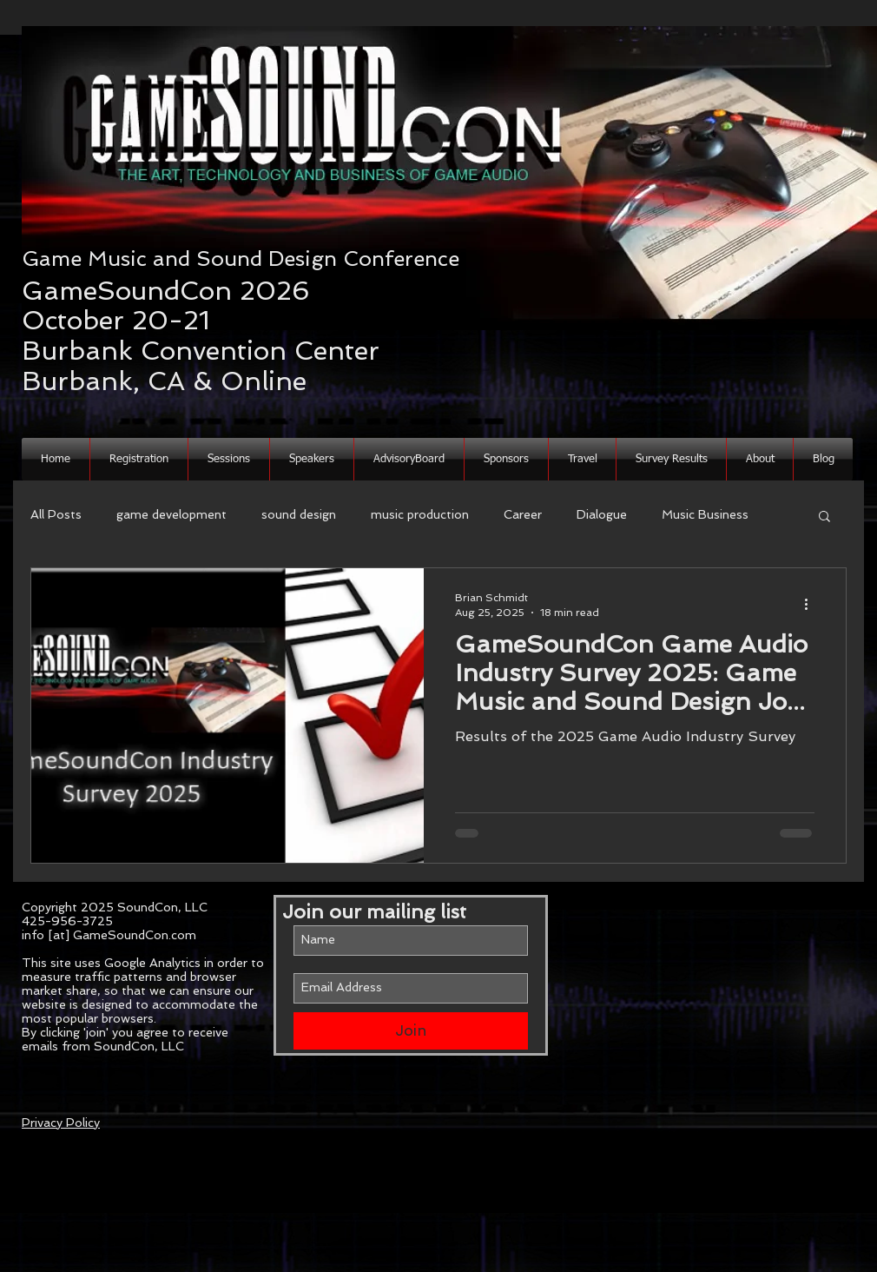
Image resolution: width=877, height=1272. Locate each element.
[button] (760, 459)
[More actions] (811, 603)
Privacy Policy (61, 1123)
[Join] (410, 1031)
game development (171, 514)
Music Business (705, 514)
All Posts (56, 514)
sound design (298, 514)
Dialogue (602, 514)
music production (420, 514)
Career (523, 514)
